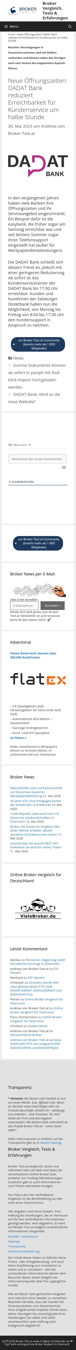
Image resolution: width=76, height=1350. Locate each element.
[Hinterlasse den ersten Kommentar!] (37, 459)
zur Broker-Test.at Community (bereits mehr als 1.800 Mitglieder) (36, 344)
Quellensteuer (38, 1026)
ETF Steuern (36, 978)
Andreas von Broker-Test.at (29, 1040)
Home (11, 34)
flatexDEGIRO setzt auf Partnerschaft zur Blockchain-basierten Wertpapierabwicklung (36, 792)
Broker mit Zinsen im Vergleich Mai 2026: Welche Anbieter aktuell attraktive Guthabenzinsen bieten (34, 830)
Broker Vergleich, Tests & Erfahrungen (55, 11)
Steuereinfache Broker (26, 1035)
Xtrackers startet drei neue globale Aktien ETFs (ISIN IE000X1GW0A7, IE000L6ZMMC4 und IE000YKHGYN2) (36, 988)
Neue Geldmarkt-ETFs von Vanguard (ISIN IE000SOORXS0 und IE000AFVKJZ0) (35, 1044)
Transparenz (17, 1246)
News (18, 358)
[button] (7, 1342)
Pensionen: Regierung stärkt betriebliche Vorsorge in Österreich (37, 962)
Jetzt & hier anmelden (23, 599)
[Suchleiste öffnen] (70, 26)
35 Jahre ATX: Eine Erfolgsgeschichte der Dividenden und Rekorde (35, 803)
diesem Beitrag (50, 1143)
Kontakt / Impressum (23, 1236)
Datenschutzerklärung (24, 1251)
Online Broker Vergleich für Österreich (36, 1001)
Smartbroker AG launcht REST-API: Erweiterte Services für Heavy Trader (36, 845)
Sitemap (14, 1241)
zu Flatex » (18, 738)
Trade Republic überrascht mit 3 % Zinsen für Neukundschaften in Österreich (34, 817)
